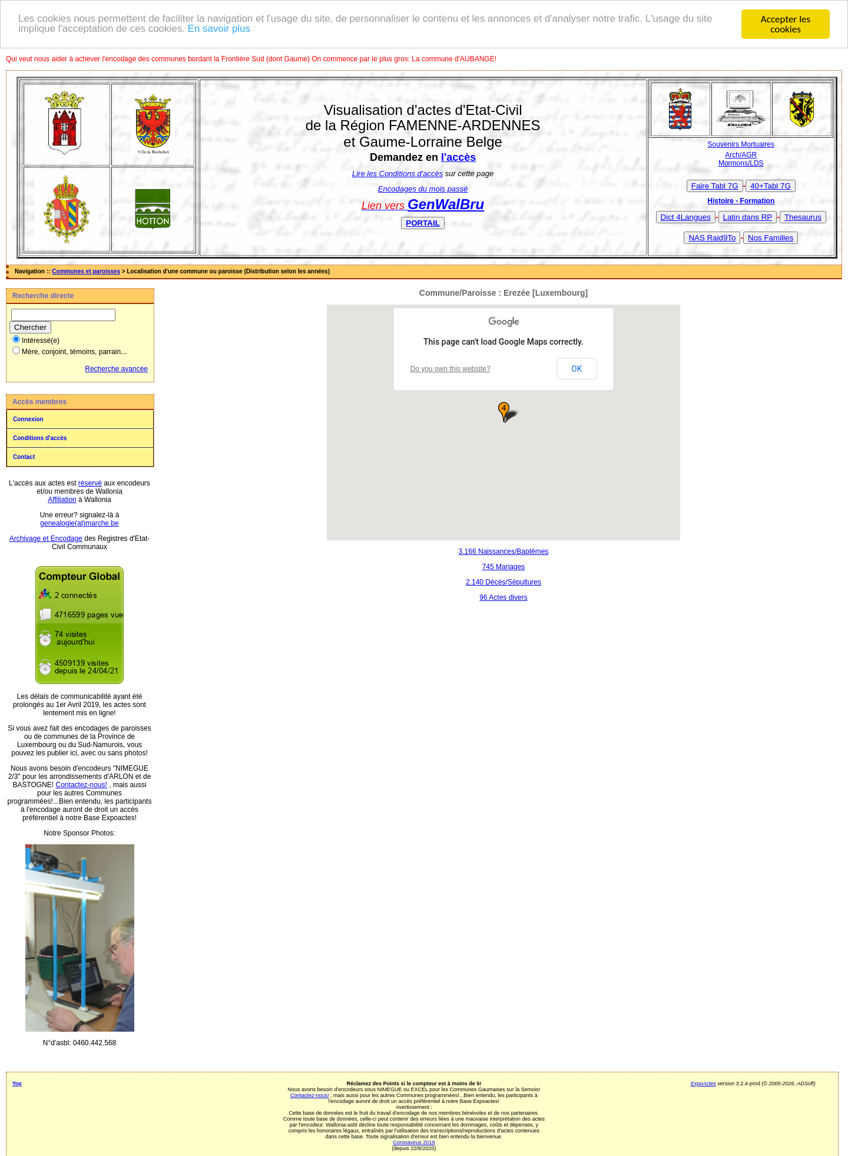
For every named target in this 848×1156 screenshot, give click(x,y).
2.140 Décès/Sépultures (503, 582)
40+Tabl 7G (770, 185)
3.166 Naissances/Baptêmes (504, 551)
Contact (24, 457)
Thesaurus (803, 217)
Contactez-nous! (81, 785)
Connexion (28, 419)
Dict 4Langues (686, 217)
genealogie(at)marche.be (79, 523)
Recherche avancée (116, 369)
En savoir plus (219, 29)
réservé (90, 483)
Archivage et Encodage (45, 538)
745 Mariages (503, 567)
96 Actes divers (503, 597)
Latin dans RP (748, 217)
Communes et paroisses (86, 271)
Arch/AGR (741, 155)
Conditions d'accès (40, 438)
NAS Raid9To (712, 237)
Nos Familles (770, 237)
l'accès (458, 157)
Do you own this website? (450, 369)
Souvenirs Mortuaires (741, 144)
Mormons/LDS (741, 163)
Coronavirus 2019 (414, 1142)
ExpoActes (703, 1083)
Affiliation (62, 500)
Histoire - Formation (740, 201)
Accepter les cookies (785, 24)
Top (17, 1083)
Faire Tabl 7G (714, 185)
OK (576, 369)
